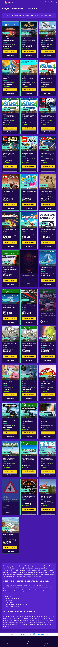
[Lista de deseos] (49, 2)
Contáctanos (5, 645)
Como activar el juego (32, 645)
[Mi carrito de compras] (52, 2)
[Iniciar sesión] (56, 2)
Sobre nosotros (5, 643)
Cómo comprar (16, 643)
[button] (33, 558)
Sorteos (45, 645)
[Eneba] (9, 2)
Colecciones (16, 645)
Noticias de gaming (47, 643)
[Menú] (2, 2)
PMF (28, 643)
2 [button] (30, 558)
